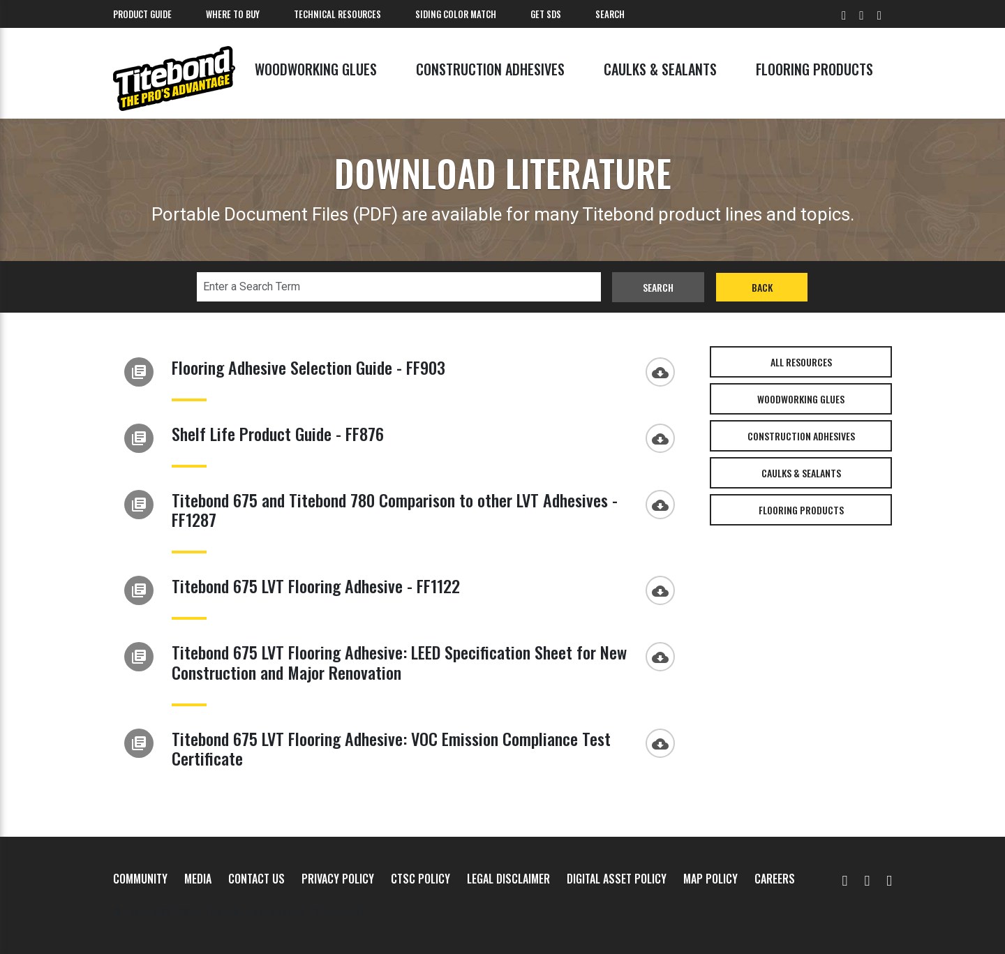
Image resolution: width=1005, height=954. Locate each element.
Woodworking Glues (316, 69)
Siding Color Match (455, 14)
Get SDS (545, 14)
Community (140, 878)
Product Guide (142, 14)
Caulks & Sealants (660, 69)
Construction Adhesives (490, 69)
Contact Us (256, 878)
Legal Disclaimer (508, 878)
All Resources (801, 362)
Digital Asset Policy (617, 878)
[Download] (664, 370)
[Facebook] (867, 878)
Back (762, 287)
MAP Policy (710, 878)
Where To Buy (233, 14)
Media (197, 878)
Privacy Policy (338, 878)
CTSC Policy (420, 878)
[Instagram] (889, 878)
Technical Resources (337, 14)
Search (610, 14)
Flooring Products (814, 69)
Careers (774, 878)
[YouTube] (845, 878)
